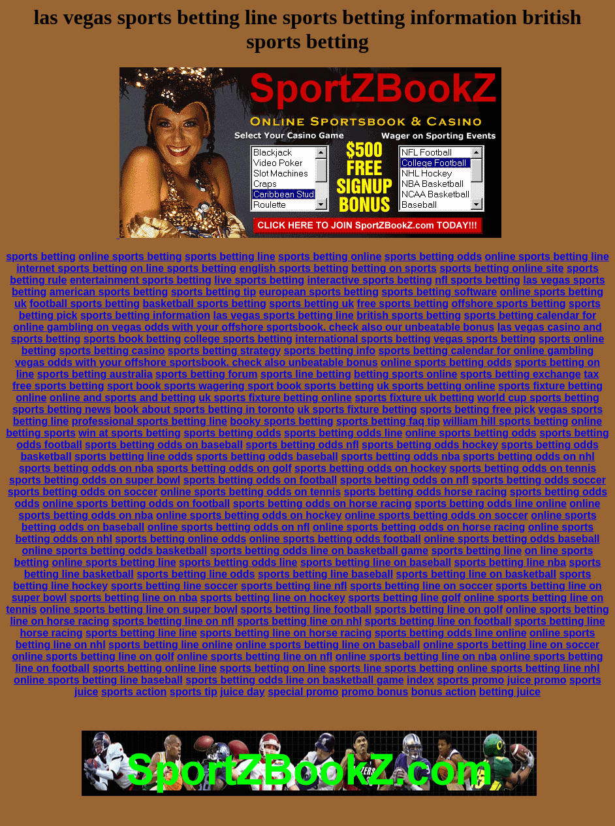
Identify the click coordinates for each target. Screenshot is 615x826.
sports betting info (329, 350)
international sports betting (362, 338)
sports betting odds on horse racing (322, 503)
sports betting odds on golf (223, 468)
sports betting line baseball (325, 574)
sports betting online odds (180, 538)
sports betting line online (170, 644)
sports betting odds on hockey (370, 468)
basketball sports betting (204, 303)
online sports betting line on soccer (511, 644)
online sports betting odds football (335, 538)
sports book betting (132, 338)
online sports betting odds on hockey (248, 515)
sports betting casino (112, 350)
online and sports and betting (123, 397)
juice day (242, 691)
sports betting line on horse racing (285, 632)
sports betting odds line (343, 432)
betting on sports (394, 268)
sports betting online (329, 256)
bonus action (444, 691)
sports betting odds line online (491, 503)
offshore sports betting (508, 303)
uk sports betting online (436, 385)
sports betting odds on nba (86, 468)
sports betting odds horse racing (425, 491)
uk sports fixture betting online (275, 397)
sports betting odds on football (260, 480)
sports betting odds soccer (539, 480)
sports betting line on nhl (299, 621)
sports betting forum (206, 374)
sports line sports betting (391, 668)
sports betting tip (214, 291)
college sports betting (238, 338)
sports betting (41, 256)
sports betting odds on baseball (164, 444)
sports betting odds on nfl (404, 480)
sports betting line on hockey (272, 597)
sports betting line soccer (174, 585)
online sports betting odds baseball (511, 538)
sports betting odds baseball (267, 456)
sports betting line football (305, 609)
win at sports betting (129, 432)
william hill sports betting (506, 421)
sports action (133, 691)
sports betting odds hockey (430, 444)
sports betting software (439, 291)
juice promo (537, 680)
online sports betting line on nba (416, 656)
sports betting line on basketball (476, 574)
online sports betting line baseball (98, 680)
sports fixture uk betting (414, 397)
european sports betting (319, 291)
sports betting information (145, 315)
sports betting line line (141, 632)
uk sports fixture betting (357, 409)
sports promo (470, 680)
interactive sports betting (370, 280)
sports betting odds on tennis (522, 468)
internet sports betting (71, 268)
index (420, 680)
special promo (303, 691)
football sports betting (84, 303)
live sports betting (259, 280)
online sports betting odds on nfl (229, 527)
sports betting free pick (477, 409)
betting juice (510, 691)
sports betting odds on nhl (529, 456)
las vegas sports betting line (283, 315)
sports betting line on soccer (421, 585)
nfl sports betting (477, 280)
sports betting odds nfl (301, 444)
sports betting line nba (510, 562)
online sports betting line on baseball (328, 644)
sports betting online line (155, 668)
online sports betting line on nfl (254, 656)
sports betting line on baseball (375, 562)
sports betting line (230, 256)
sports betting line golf (404, 597)
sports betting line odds (133, 456)
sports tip (193, 691)
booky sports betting (281, 421)
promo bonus (374, 691)
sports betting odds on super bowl (94, 480)
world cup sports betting (538, 397)
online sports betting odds (446, 362)
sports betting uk (311, 303)
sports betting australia (95, 374)
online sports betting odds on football (136, 503)
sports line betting (305, 374)
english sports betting (294, 268)
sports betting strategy (224, 350)
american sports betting (109, 291)
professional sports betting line (149, 421)
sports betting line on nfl (173, 621)
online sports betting (129, 256)
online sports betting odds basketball (115, 550)
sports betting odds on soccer (82, 491)
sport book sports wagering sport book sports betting (240, 385)
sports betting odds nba (400, 456)
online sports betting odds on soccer (436, 515)
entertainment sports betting (141, 280)
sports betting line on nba (134, 597)
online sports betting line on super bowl (139, 609)
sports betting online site (501, 268)
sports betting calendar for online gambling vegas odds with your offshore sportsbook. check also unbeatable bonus (304, 356)
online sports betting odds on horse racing (419, 527)
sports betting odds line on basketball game (319, 550)
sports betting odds (433, 256)
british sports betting (408, 315)
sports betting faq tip (388, 421)
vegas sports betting (484, 338)
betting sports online (405, 374)
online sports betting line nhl (528, 668)
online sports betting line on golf (93, 656)
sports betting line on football (438, 621)
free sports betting (403, 303)
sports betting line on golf (439, 609)
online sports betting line (547, 256)
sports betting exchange (520, 374)
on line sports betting (183, 268)
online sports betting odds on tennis (251, 491)
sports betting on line (272, 668)
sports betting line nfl (294, 585)
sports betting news (61, 409)
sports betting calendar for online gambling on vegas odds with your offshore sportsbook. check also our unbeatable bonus (304, 321)
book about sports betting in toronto (204, 409)
